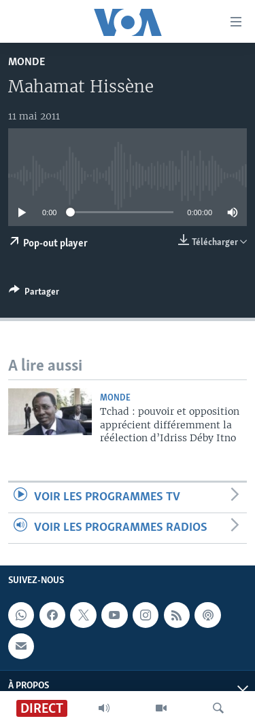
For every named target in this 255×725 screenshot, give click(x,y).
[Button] (34, 294)
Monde (26, 62)
